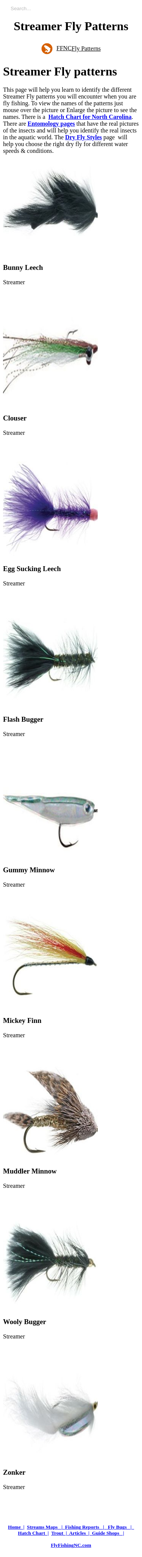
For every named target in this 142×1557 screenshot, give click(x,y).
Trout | (60, 1533)
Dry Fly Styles (83, 137)
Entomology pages (51, 123)
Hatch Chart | (33, 1533)
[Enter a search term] (75, 8)
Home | (16, 1527)
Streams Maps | (46, 1527)
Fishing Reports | (86, 1527)
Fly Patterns (86, 48)
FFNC (56, 48)
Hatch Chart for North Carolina (90, 117)
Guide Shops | (108, 1533)
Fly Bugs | (121, 1527)
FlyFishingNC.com (71, 1545)
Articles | (80, 1533)
